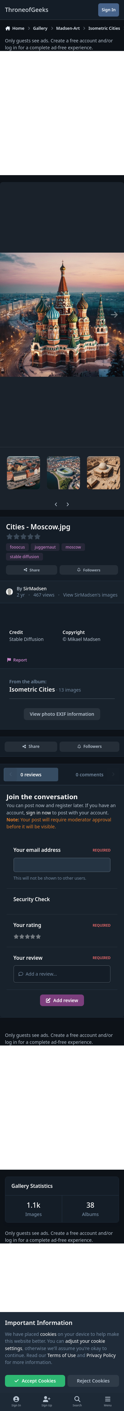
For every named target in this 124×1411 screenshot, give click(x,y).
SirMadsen (35, 588)
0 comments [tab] (89, 774)
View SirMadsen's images (90, 595)
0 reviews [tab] (31, 774)
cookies (48, 1334)
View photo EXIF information (62, 714)
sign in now (38, 812)
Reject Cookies (93, 1381)
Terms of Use (61, 1355)
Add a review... (38, 976)
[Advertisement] (62, 113)
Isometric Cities (32, 689)
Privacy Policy (100, 1355)
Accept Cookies (35, 1381)
